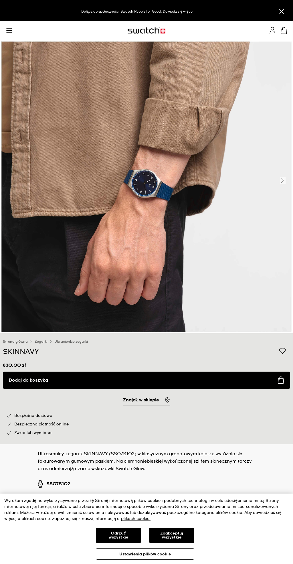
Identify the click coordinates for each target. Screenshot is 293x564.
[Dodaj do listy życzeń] (282, 351)
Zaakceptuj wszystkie (171, 535)
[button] (9, 30)
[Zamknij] (281, 11)
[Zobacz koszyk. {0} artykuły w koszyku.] (283, 30)
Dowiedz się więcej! (178, 11)
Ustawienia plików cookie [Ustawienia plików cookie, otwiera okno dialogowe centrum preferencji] (145, 554)
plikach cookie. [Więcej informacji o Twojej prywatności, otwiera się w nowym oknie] (136, 519)
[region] (146, 388)
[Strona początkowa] (146, 30)
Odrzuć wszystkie (118, 535)
